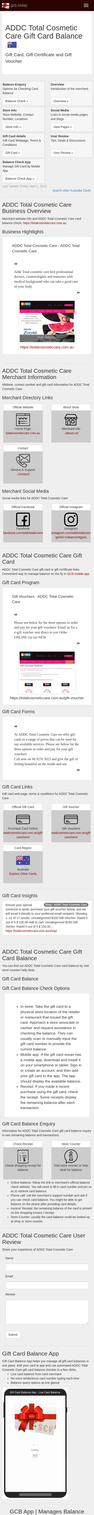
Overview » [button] (61, 101)
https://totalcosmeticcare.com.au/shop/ (31, 931)
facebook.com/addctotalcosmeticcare (28, 533)
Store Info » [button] (13, 127)
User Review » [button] (63, 152)
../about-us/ (71, 433)
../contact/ (22, 474)
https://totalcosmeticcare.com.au (44, 223)
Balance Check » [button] (16, 101)
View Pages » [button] (63, 127)
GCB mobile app (78, 574)
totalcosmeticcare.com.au (23, 433)
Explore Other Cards (23, 873)
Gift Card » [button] (12, 152)
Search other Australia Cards (71, 190)
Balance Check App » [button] (19, 178)
